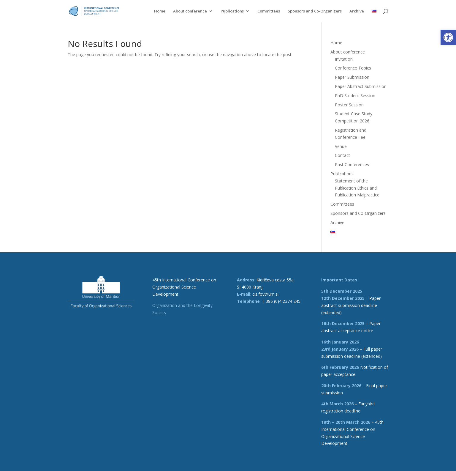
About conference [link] (190, 11)
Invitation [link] (344, 59)
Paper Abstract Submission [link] (361, 86)
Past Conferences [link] (352, 164)
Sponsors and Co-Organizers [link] (315, 11)
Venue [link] (341, 146)
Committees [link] (268, 11)
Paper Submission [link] (352, 77)
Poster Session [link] (349, 105)
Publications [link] (232, 11)
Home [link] (159, 11)
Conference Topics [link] (353, 68)
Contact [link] (342, 155)
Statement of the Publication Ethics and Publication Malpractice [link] (357, 188)
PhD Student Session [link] (355, 95)
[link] (448, 37)
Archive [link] (356, 11)
